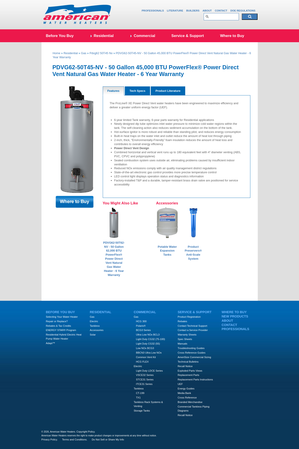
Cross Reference (187, 397)
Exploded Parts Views (190, 370)
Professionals (153, 10)
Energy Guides (186, 388)
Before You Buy (60, 36)
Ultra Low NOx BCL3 (148, 334)
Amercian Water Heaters (77, 14)
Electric (94, 321)
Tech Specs (137, 91)
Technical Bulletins (188, 361)
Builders (192, 10)
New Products (235, 316)
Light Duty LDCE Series (149, 370)
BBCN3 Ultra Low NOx (149, 352)
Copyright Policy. (85, 431)
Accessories (97, 330)
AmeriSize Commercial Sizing (194, 357)
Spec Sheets (185, 339)
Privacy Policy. (49, 439)
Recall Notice (185, 366)
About (207, 10)
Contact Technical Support (192, 325)
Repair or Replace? (57, 321)
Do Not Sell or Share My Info (108, 439)
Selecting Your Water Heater (62, 316)
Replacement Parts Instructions (195, 379)
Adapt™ (50, 343)
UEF (180, 384)
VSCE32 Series (145, 375)
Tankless (95, 325)
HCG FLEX (142, 361)
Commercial (144, 36)
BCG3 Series (143, 330)
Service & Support (187, 36)
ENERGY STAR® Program (61, 330)
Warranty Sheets (187, 334)
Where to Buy (232, 36)
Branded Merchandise (190, 402)
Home (56, 53)
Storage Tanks (142, 410)
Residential (104, 36)
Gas (83, 53)
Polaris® (141, 325)
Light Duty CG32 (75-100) (150, 339)
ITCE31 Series (144, 384)
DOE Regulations (242, 10)
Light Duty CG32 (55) (148, 343)
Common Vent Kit (146, 357)
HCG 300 (141, 321)
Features (113, 91)
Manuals (182, 343)
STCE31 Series (145, 379)
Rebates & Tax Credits (58, 325)
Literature (175, 10)
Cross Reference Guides (191, 352)
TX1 (138, 397)
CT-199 (140, 393)
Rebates (182, 321)
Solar (93, 334)
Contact (221, 10)
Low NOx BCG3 (145, 348)
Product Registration (189, 316)
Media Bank (184, 393)
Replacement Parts (188, 375)
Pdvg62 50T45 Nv (100, 53)
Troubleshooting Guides (191, 348)
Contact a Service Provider (193, 330)
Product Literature (167, 91)
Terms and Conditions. (74, 439)
